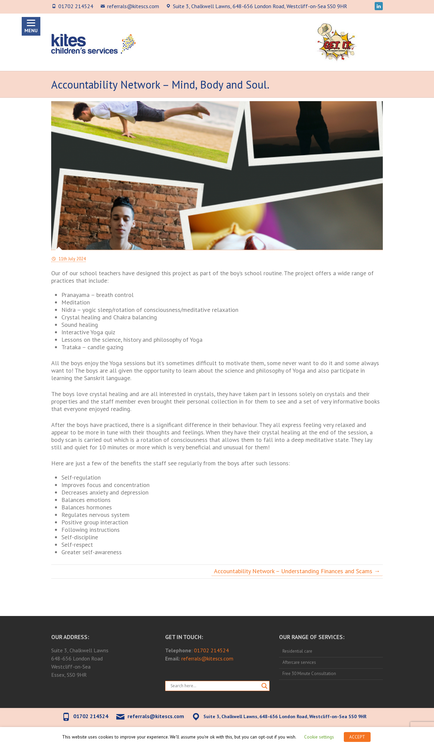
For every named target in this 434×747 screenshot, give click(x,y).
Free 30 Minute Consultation (309, 673)
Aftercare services (299, 662)
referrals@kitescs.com (133, 6)
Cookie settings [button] (319, 737)
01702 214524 (75, 6)
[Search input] (214, 686)
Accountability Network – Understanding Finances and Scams (297, 571)
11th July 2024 (72, 259)
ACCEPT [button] (357, 737)
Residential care (297, 651)
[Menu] (31, 26)
